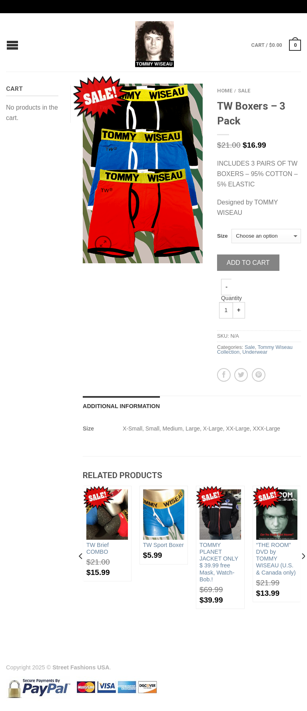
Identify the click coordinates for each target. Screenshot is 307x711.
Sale (244, 91)
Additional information (121, 406)
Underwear (254, 352)
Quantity (231, 298)
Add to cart (248, 262)
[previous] (81, 572)
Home (224, 91)
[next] (303, 572)
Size (222, 236)
